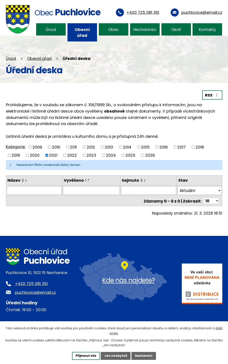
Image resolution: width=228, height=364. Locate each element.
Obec (113, 29)
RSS (212, 95)
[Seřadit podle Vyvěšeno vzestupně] (88, 179)
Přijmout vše (86, 355)
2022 (72, 155)
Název (15, 180)
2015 (145, 147)
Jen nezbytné (115, 355)
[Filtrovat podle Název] (34, 190)
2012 (91, 147)
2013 (109, 147)
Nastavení (144, 355)
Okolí (176, 29)
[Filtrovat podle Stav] (199, 190)
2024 (111, 155)
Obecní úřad (82, 32)
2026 (150, 155)
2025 (130, 155)
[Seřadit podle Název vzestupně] (26, 179)
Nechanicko (144, 29)
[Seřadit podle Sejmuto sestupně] (145, 181)
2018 (200, 147)
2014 (127, 147)
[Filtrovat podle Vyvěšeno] (91, 190)
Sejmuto (132, 180)
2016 (163, 147)
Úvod (51, 29)
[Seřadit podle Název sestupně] (26, 181)
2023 (91, 155)
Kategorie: (16, 146)
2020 (34, 155)
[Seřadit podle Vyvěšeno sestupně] (88, 181)
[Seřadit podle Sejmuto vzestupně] (145, 179)
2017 (181, 147)
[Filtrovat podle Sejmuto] (148, 190)
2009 (37, 147)
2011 (73, 147)
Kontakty (207, 29)
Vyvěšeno (75, 180)
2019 (16, 155)
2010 (56, 147)
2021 (53, 155)
